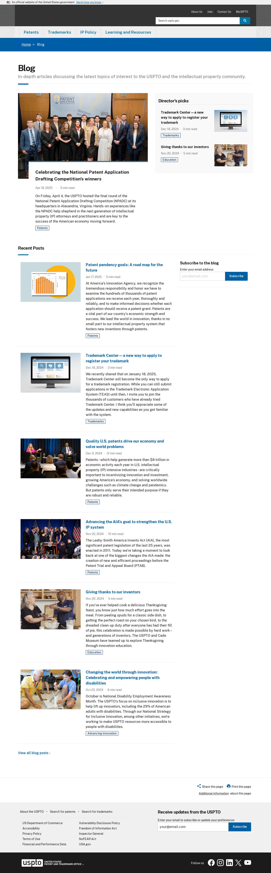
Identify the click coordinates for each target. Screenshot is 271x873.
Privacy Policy (31, 833)
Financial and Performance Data (44, 844)
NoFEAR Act (87, 839)
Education (169, 159)
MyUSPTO (242, 11)
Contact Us (224, 11)
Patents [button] (31, 32)
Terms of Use (31, 839)
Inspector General (91, 833)
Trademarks (171, 135)
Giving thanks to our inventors (185, 147)
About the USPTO (32, 811)
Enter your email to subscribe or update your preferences (196, 820)
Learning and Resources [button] (128, 32)
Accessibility (31, 828)
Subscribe (240, 826)
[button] (210, 787)
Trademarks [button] (59, 32)
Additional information (214, 793)
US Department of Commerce (42, 823)
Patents (42, 228)
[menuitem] (31, 32)
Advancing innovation (102, 733)
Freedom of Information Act (98, 828)
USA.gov (85, 844)
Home (26, 45)
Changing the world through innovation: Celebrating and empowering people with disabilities (123, 677)
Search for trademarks (97, 811)
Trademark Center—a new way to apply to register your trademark (184, 117)
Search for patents (62, 811)
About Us (196, 11)
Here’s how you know (90, 2)
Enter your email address (196, 269)
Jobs (210, 11)
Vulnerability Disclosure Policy (99, 823)
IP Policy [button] (88, 32)
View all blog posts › (34, 753)
